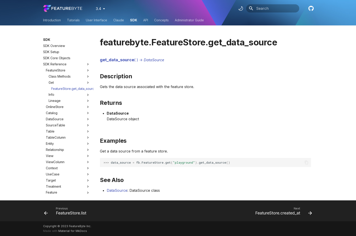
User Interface (96, 20)
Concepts (161, 20)
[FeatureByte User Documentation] (62, 8)
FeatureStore (55, 70)
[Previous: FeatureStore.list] (66, 210)
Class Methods (69, 76)
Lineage (69, 101)
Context (52, 168)
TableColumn (56, 137)
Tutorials (73, 20)
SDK (133, 20)
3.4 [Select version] (98, 8)
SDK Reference (66, 64)
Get (69, 83)
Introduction (52, 20)
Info (69, 95)
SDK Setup (51, 52)
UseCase (52, 174)
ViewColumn (55, 162)
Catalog (51, 113)
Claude (118, 20)
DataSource (55, 119)
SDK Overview (54, 46)
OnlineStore (55, 107)
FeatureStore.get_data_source (70, 89)
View (49, 156)
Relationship (55, 150)
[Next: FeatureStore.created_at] (282, 210)
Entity (50, 143)
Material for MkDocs (72, 231)
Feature (51, 192)
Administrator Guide (189, 20)
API (145, 20)
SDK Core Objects (56, 58)
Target (51, 180)
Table (50, 131)
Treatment (53, 186)
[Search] (272, 8)
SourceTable (55, 125)
